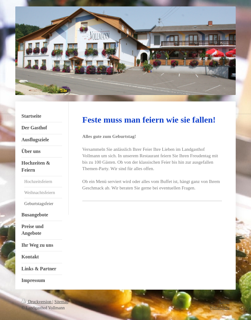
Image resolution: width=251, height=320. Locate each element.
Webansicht (220, 308)
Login (224, 301)
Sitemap (61, 301)
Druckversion (36, 301)
